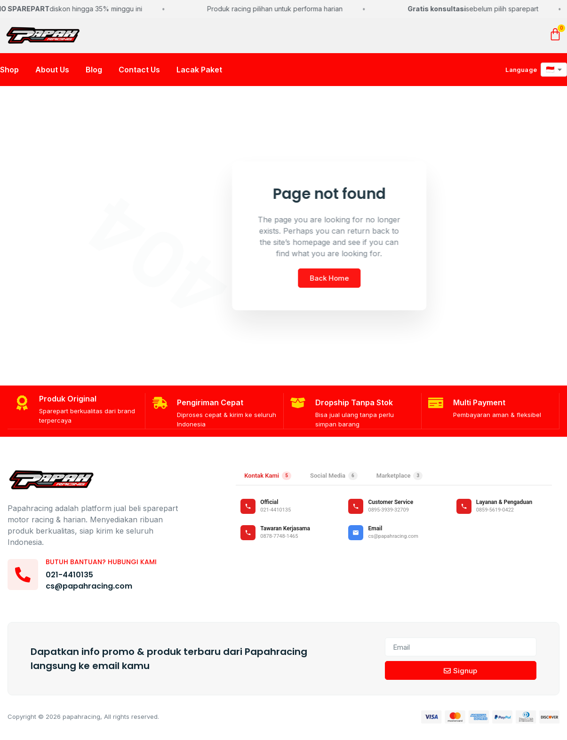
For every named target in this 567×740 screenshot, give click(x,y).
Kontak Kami (267, 477)
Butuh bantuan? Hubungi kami (103, 563)
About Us (52, 72)
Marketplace (399, 477)
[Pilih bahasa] (554, 72)
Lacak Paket (199, 72)
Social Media (334, 477)
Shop (9, 72)
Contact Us (139, 72)
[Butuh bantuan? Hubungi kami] (24, 575)
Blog (94, 72)
